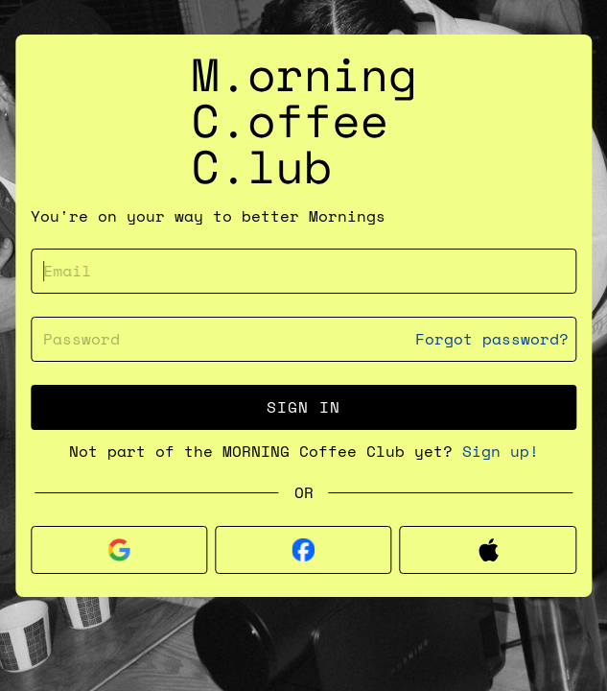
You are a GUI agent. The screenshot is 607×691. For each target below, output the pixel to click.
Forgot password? (492, 339)
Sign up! (500, 451)
